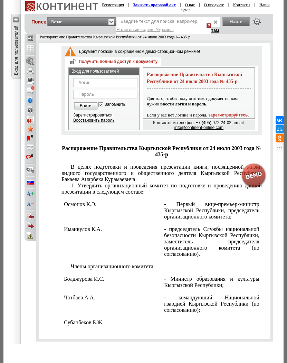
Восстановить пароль (94, 120)
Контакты (241, 4)
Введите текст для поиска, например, (157, 25)
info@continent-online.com (198, 127)
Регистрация (113, 4)
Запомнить (115, 104)
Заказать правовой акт (154, 4)
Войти (86, 105)
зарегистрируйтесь (228, 115)
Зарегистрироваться (92, 115)
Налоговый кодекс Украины (145, 29)
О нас (190, 4)
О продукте (214, 4)
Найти (236, 21)
